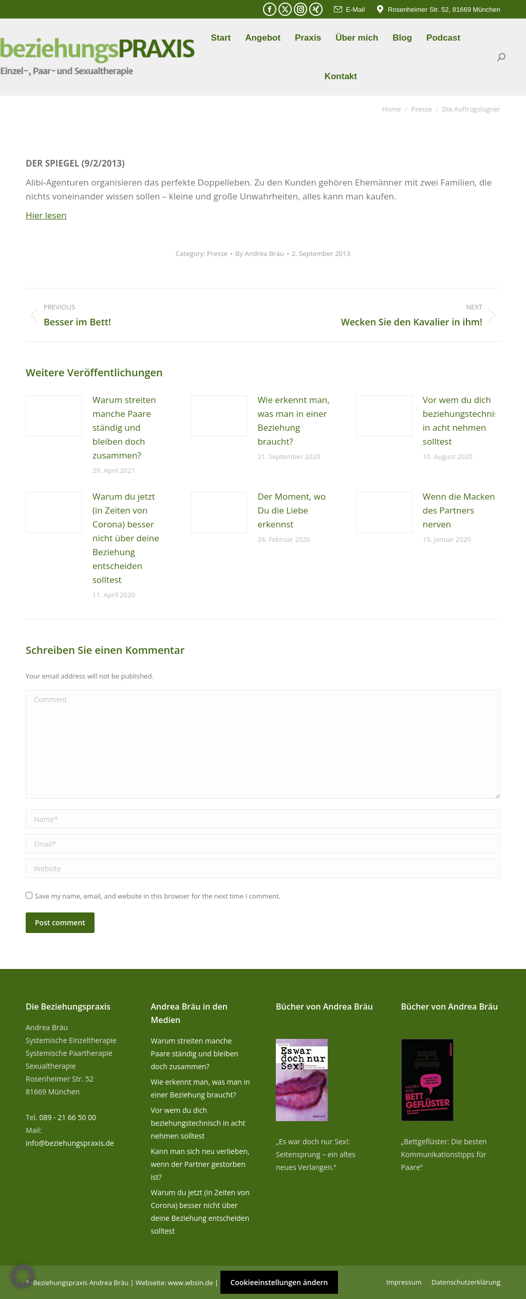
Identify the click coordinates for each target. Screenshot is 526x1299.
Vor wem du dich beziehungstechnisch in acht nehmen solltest (465, 420)
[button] (22, 1276)
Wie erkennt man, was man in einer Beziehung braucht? (293, 420)
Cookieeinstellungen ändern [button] (279, 1282)
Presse (217, 253)
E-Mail (349, 9)
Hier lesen (46, 215)
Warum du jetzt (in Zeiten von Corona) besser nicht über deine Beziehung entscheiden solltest (125, 538)
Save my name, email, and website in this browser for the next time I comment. (157, 896)
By (259, 253)
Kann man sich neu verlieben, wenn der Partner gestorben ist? (200, 1164)
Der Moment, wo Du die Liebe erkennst (291, 510)
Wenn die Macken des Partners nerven (459, 510)
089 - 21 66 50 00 (67, 1117)
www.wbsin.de (190, 1282)
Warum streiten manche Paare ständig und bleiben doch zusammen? (124, 427)
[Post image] (54, 415)
